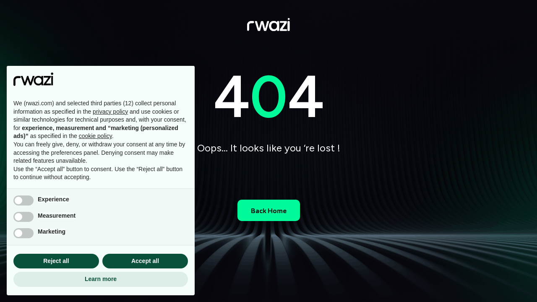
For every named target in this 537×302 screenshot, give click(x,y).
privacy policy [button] (110, 111)
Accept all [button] (145, 261)
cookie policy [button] (95, 136)
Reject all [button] (56, 261)
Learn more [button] (101, 279)
